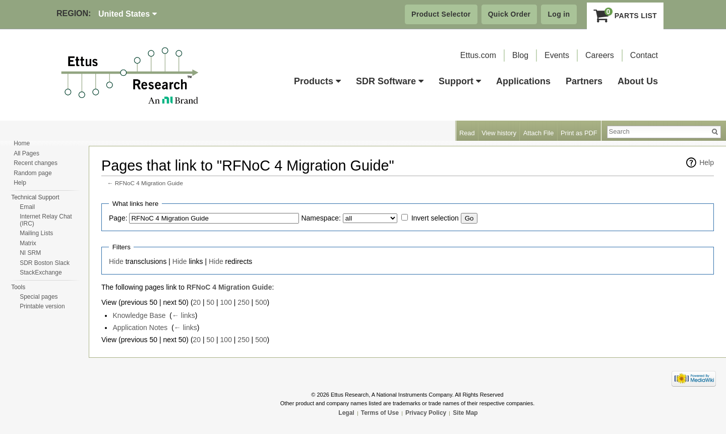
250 (243, 302)
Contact (644, 55)
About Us (638, 81)
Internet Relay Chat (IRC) (46, 220)
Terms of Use (380, 412)
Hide (116, 261)
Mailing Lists (36, 233)
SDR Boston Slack (45, 262)
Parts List (625, 16)
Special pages (38, 296)
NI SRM (30, 252)
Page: (118, 218)
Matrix (28, 243)
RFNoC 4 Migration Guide (149, 183)
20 (197, 302)
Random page (32, 173)
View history (498, 133)
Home (22, 143)
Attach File (538, 133)
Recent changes (35, 163)
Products (317, 81)
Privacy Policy (425, 412)
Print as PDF (579, 133)
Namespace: (321, 218)
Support (460, 81)
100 (226, 302)
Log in (559, 14)
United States (127, 14)
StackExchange (41, 272)
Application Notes (139, 327)
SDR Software (390, 81)
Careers (599, 55)
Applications (523, 81)
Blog (520, 55)
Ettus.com (478, 55)
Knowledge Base (138, 315)
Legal (346, 412)
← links (183, 315)
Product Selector (441, 14)
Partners (584, 81)
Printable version (42, 306)
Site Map (465, 412)
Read (467, 133)
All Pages (26, 153)
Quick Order (509, 14)
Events (556, 55)
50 (211, 302)
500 (261, 302)
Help (706, 162)
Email (27, 206)
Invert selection (435, 218)
